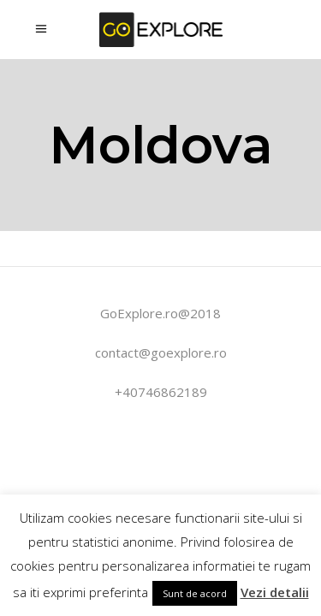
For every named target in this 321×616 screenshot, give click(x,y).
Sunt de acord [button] (195, 593)
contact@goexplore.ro (161, 352)
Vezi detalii (275, 592)
